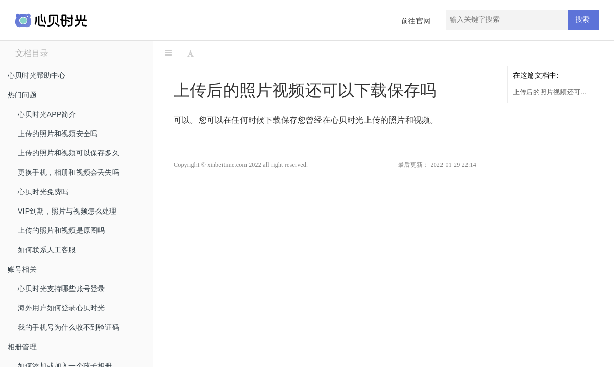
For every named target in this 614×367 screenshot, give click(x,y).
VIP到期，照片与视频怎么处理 (67, 211)
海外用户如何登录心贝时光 (61, 308)
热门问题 (22, 95)
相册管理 (22, 347)
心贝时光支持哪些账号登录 (61, 288)
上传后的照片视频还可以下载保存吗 (553, 92)
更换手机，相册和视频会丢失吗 (68, 172)
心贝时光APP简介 (47, 114)
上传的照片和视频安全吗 (57, 133)
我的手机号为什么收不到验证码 (68, 327)
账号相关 (22, 269)
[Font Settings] (191, 53)
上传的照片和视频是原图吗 (61, 230)
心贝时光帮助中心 (37, 75)
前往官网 (415, 21)
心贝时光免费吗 (43, 192)
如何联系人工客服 (47, 250)
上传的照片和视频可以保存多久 (68, 153)
